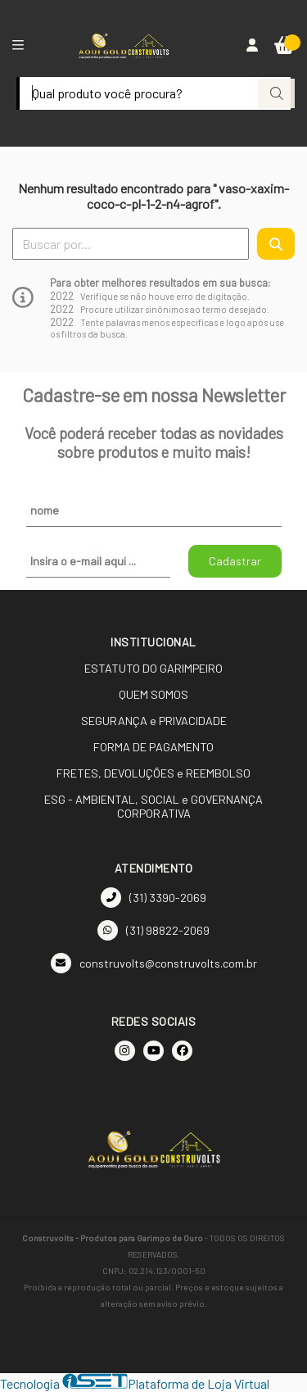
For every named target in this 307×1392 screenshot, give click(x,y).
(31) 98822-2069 (153, 930)
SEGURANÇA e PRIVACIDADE (154, 721)
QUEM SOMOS (153, 694)
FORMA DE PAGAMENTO (153, 747)
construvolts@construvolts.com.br (154, 963)
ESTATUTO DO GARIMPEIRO (153, 668)
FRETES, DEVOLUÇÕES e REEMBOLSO (153, 773)
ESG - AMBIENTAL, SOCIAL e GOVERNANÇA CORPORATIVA (153, 806)
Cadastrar (235, 561)
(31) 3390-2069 (153, 897)
